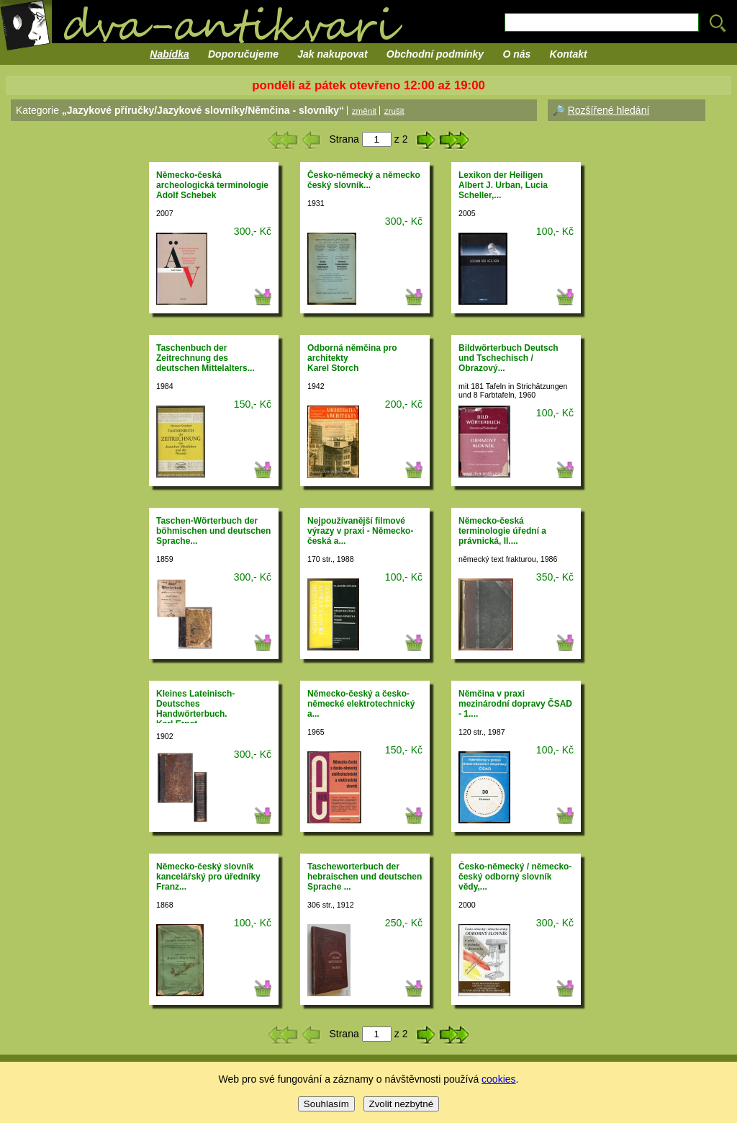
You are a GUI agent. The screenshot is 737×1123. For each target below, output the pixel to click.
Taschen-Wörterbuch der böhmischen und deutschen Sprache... (213, 531)
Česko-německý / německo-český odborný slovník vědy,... (514, 877)
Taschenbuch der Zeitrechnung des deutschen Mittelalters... (205, 358)
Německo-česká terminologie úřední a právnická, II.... (502, 531)
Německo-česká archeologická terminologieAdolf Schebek (212, 185)
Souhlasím (326, 1104)
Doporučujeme (243, 54)
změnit (364, 110)
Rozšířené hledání (609, 110)
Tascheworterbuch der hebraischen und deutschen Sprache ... (364, 877)
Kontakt (568, 54)
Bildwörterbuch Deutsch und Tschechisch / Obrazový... (508, 358)
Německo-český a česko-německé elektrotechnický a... (361, 704)
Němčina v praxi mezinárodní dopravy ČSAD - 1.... (515, 704)
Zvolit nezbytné (401, 1104)
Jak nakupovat (332, 54)
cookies (498, 1079)
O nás (516, 54)
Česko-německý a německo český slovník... (363, 180)
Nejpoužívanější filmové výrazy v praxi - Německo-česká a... (360, 531)
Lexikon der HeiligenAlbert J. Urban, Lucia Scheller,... (503, 185)
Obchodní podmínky (435, 54)
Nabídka (169, 54)
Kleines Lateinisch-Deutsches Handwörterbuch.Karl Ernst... (195, 709)
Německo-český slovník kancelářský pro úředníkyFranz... (208, 877)
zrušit (394, 110)
